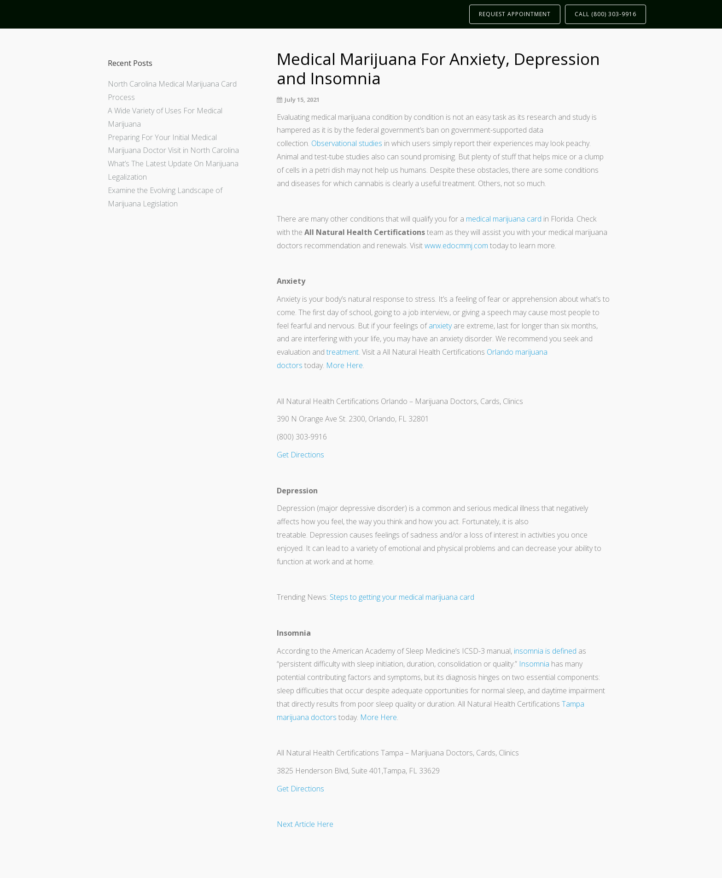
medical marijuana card (504, 219)
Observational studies (346, 143)
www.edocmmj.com (456, 245)
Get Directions (300, 455)
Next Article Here (305, 824)
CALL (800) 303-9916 (605, 14)
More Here (344, 365)
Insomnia (534, 664)
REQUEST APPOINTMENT (515, 14)
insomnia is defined (545, 651)
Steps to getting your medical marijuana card (402, 597)
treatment (342, 352)
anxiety (440, 326)
